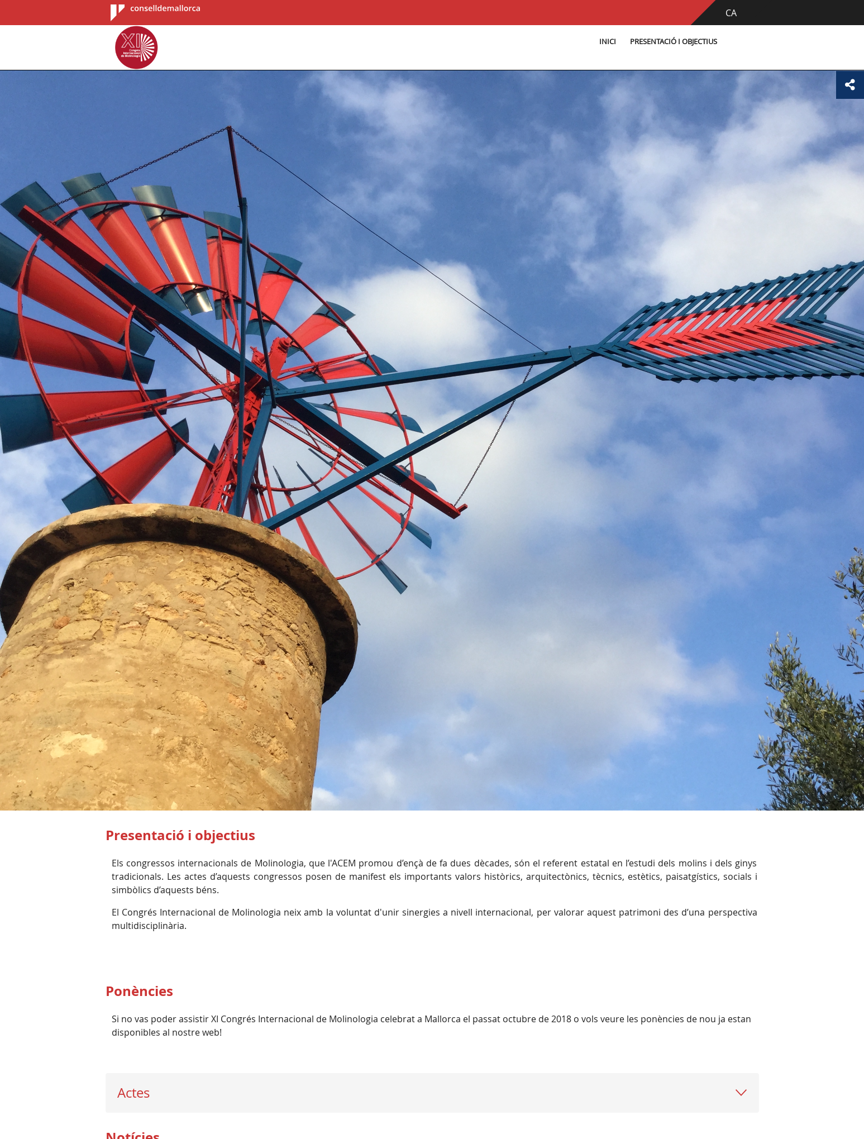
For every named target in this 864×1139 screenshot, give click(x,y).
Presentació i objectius (673, 41)
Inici (607, 41)
